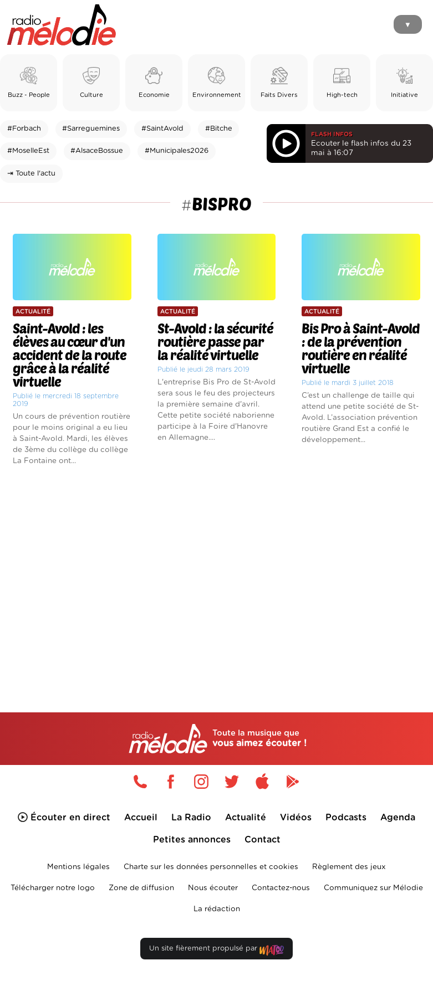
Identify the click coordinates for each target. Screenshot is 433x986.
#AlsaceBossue (96, 151)
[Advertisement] (216, 570)
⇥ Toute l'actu (31, 173)
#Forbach (24, 128)
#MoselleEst (28, 151)
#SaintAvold (162, 128)
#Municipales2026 (176, 151)
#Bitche (218, 128)
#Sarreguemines (91, 128)
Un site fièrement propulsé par (216, 951)
